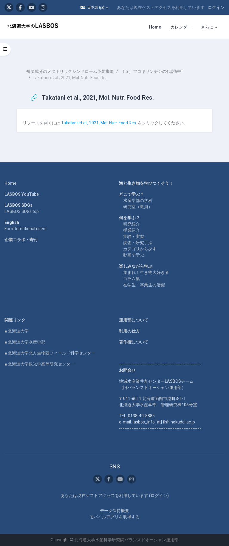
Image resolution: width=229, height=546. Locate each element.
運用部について (133, 320)
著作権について (133, 342)
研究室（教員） (137, 206)
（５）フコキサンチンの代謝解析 (151, 71)
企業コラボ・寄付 (21, 239)
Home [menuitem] (155, 27)
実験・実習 (133, 236)
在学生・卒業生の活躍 (144, 285)
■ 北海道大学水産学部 (24, 342)
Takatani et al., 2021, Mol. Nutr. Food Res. (99, 122)
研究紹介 (131, 224)
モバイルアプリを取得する (114, 516)
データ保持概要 (114, 510)
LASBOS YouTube (21, 194)
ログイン (216, 7)
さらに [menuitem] (207, 27)
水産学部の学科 (137, 200)
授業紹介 (131, 230)
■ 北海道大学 (16, 331)
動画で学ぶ (133, 255)
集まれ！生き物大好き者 (146, 272)
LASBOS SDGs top (21, 211)
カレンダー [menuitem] (181, 27)
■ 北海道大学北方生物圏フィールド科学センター (49, 353)
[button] (94, 7)
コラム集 (131, 278)
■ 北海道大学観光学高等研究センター (39, 364)
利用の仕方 (129, 331)
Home (10, 183)
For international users (25, 228)
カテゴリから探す (140, 249)
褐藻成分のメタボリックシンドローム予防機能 (70, 71)
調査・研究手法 (137, 242)
